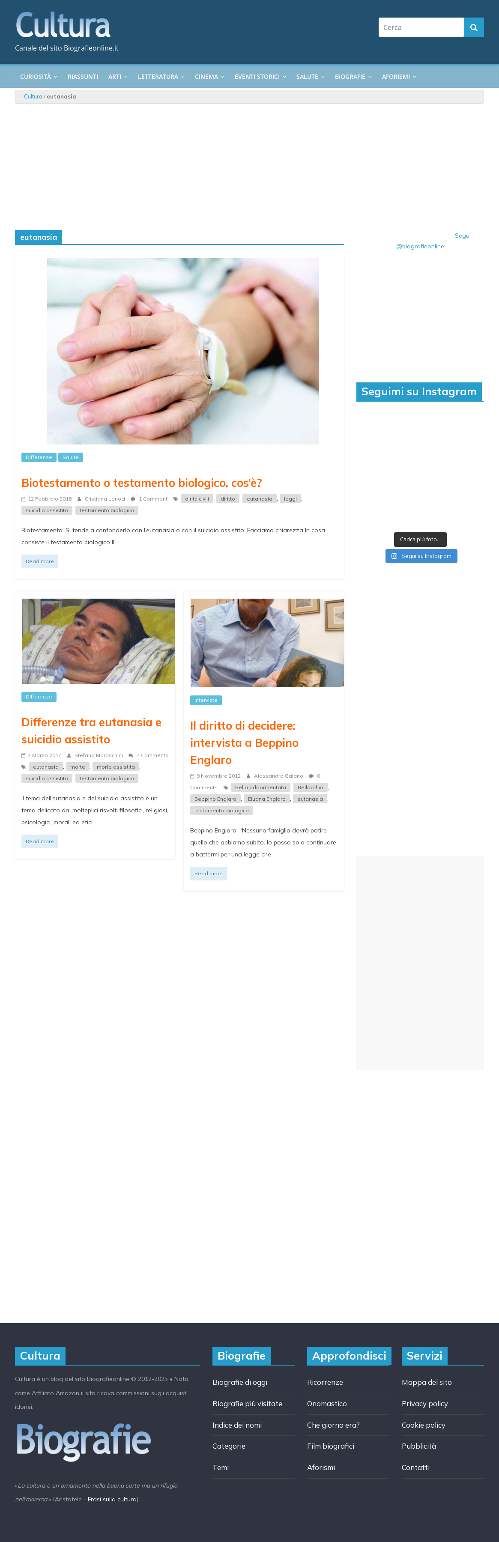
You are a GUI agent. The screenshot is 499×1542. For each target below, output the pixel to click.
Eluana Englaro (267, 799)
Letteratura (158, 76)
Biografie (350, 76)
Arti (114, 76)
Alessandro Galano (279, 775)
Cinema (206, 76)
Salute (307, 76)
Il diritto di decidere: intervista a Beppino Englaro (244, 742)
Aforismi (396, 76)
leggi (290, 498)
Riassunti (83, 76)
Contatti (416, 1467)
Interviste (206, 700)
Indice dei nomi (237, 1424)
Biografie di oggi (239, 1382)
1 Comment (149, 498)
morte (77, 767)
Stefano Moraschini (99, 755)
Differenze (39, 457)
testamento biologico (107, 510)
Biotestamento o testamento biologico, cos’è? (141, 482)
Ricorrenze (325, 1382)
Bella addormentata (260, 787)
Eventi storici (257, 76)
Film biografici (330, 1445)
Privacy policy (425, 1403)
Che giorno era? (333, 1424)
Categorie (228, 1445)
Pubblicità (419, 1445)
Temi (220, 1467)
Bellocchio (310, 787)
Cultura (33, 96)
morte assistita (116, 767)
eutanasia (259, 498)
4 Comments (148, 755)
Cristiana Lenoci (105, 498)
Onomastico (327, 1403)
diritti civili (197, 498)
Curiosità (35, 76)
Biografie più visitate (247, 1403)
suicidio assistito (47, 510)
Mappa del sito (427, 1382)
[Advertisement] (420, 963)
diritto (228, 498)
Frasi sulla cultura (112, 1499)
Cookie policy (423, 1424)
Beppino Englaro (215, 799)
